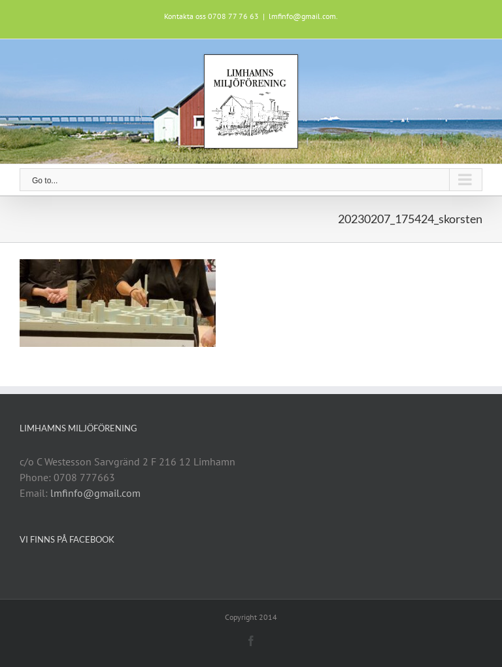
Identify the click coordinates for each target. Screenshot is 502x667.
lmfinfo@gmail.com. (303, 16)
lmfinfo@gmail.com (95, 492)
